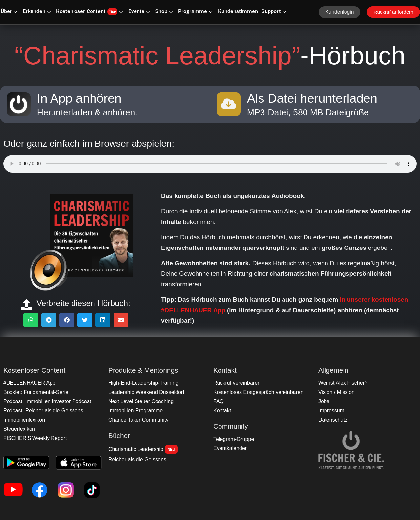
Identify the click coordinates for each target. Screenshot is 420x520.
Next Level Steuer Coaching (139, 401)
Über (9, 12)
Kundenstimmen (238, 12)
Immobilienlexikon (23, 419)
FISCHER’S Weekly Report (33, 438)
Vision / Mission (335, 392)
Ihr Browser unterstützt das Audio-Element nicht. (210, 164)
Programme (195, 12)
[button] (30, 320)
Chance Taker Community (136, 419)
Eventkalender (229, 448)
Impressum (330, 410)
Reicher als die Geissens (135, 459)
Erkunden (37, 12)
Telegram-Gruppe (232, 439)
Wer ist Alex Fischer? (341, 383)
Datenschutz (332, 419)
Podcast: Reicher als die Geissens (41, 410)
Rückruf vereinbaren (235, 383)
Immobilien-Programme (134, 410)
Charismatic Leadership (141, 449)
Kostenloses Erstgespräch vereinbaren (256, 392)
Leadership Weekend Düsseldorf (144, 392)
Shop (164, 12)
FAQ (218, 401)
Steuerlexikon (18, 429)
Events (139, 12)
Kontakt (221, 410)
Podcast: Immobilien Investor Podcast (45, 401)
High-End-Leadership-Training (141, 383)
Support (274, 12)
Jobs (323, 401)
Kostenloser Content (89, 11)
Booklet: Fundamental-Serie (34, 392)
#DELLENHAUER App (28, 383)
